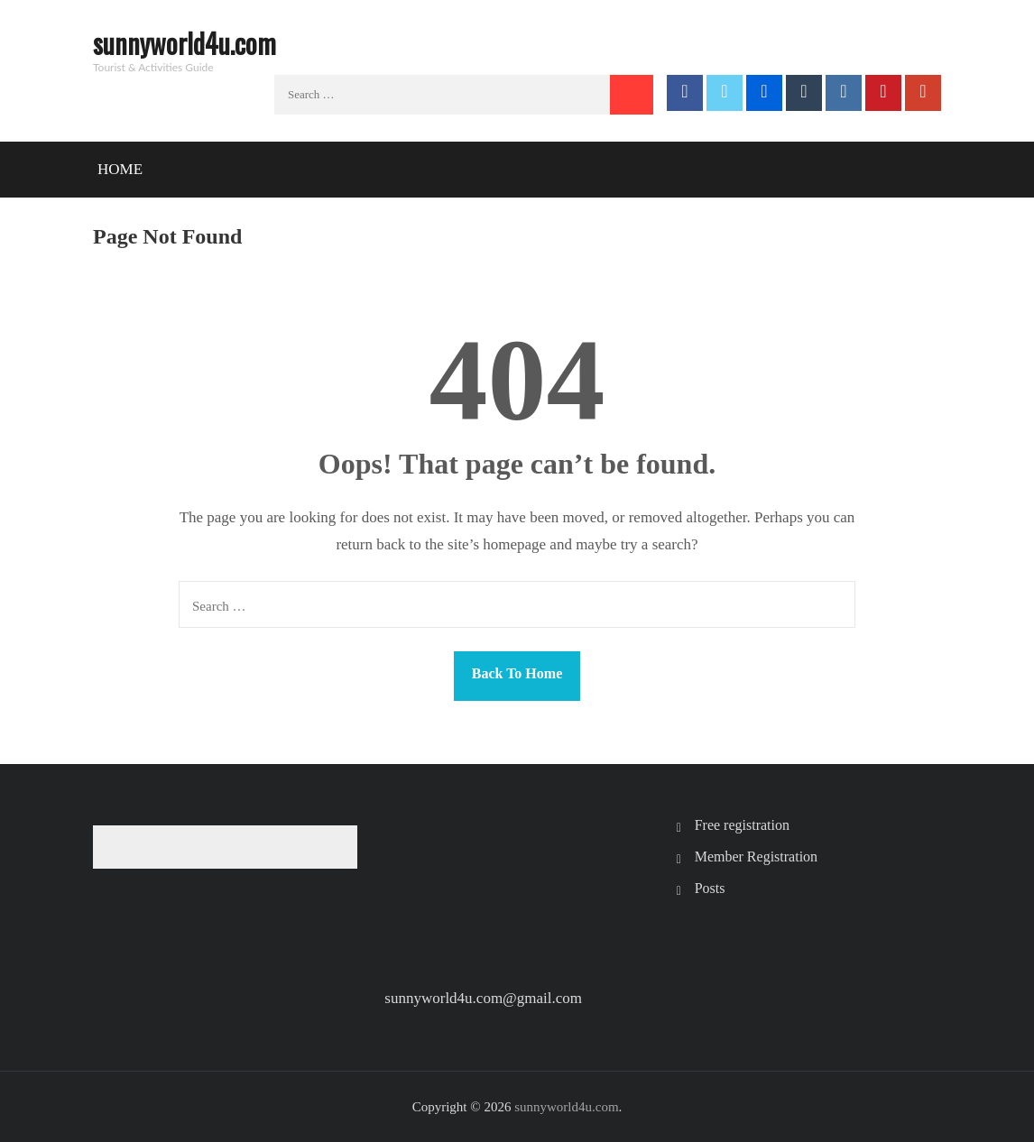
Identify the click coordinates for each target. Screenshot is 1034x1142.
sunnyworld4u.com (184, 43)
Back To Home (517, 673)
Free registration (742, 825)
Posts (710, 888)
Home (120, 169)
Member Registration (756, 856)
